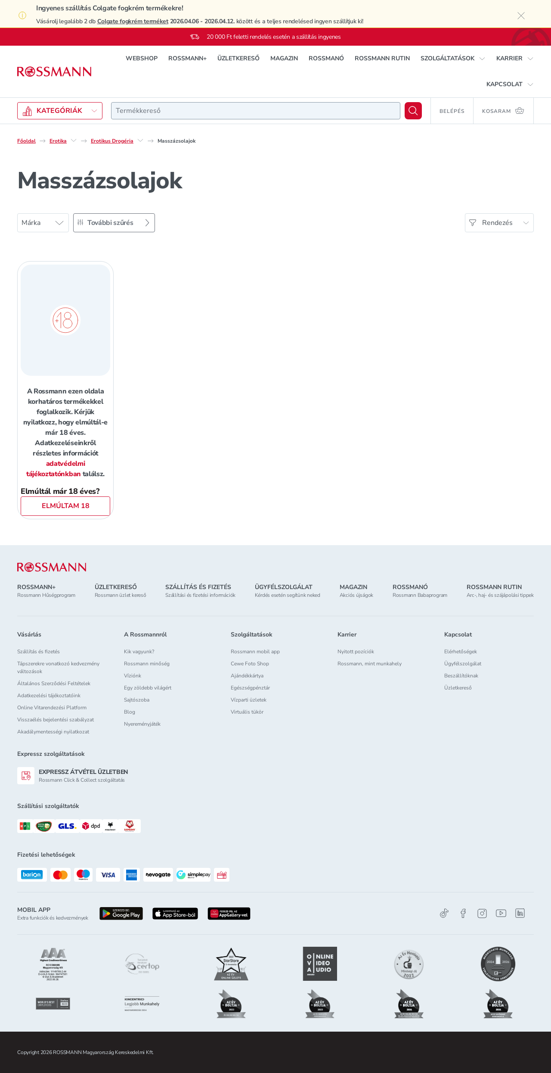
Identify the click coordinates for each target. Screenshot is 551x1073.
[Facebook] (463, 913)
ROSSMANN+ (187, 58)
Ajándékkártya (247, 675)
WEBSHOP (142, 58)
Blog (129, 711)
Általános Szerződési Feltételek (53, 683)
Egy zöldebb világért (147, 687)
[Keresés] (413, 110)
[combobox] (255, 110)
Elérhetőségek (460, 651)
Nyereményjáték (142, 724)
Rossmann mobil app (255, 651)
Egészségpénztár (250, 687)
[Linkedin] (520, 913)
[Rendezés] (499, 222)
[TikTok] (444, 913)
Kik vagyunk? (139, 651)
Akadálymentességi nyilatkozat (53, 731)
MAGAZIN (284, 58)
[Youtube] (501, 913)
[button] (453, 59)
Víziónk (132, 675)
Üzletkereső (458, 687)
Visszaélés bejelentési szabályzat (55, 719)
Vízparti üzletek (248, 699)
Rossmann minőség (147, 663)
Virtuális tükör (247, 711)
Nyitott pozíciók (355, 651)
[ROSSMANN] (51, 567)
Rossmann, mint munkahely (369, 663)
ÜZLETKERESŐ (238, 58)
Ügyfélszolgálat (462, 663)
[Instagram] (482, 913)
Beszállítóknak (461, 675)
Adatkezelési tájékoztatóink (48, 695)
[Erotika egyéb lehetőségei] (73, 140)
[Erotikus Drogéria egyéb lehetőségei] (140, 140)
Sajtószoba (136, 699)
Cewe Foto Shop (250, 663)
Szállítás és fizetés (38, 651)
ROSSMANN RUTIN (382, 58)
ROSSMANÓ (326, 58)
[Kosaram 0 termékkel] (504, 111)
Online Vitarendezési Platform (52, 707)
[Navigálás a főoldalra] (54, 71)
